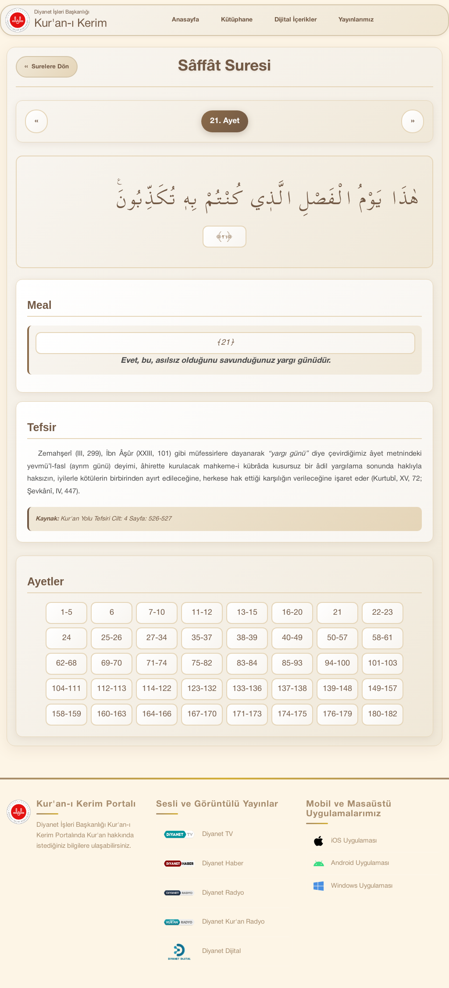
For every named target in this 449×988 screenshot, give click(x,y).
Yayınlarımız (356, 20)
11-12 (202, 613)
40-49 (292, 639)
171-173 (247, 715)
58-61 (382, 639)
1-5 (66, 613)
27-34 (156, 639)
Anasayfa (185, 20)
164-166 (156, 715)
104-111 (66, 690)
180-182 (382, 715)
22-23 (382, 613)
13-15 (247, 613)
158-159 (66, 715)
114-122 (156, 690)
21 (337, 613)
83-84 (247, 664)
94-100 (337, 664)
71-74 (156, 664)
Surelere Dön (47, 67)
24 (66, 639)
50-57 (337, 639)
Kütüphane (237, 20)
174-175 (292, 715)
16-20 (292, 613)
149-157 (382, 690)
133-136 (247, 690)
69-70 (111, 664)
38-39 (247, 639)
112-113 (111, 690)
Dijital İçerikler (295, 20)
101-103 (382, 664)
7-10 (157, 613)
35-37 (202, 639)
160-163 (111, 715)
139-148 (337, 690)
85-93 (292, 664)
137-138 (292, 690)
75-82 (202, 664)
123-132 (202, 690)
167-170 (202, 715)
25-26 (111, 639)
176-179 (337, 715)
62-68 (66, 664)
